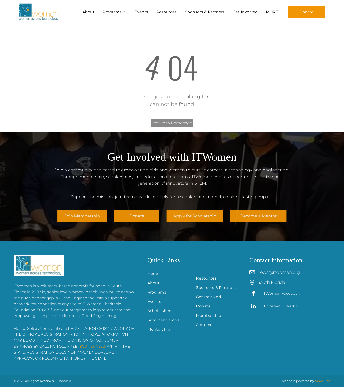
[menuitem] (89, 12)
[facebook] (253, 294)
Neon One (322, 381)
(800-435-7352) (92, 346)
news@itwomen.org (278, 272)
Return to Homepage (172, 123)
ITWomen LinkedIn (280, 306)
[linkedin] (253, 306)
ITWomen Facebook (281, 293)
